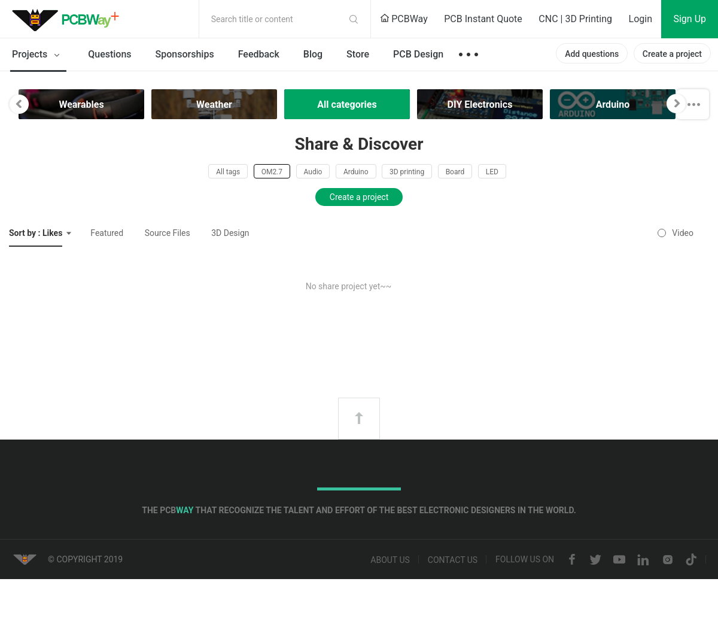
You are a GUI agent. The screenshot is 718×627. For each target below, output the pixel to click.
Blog (313, 54)
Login (640, 19)
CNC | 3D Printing (575, 19)
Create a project (672, 54)
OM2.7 (271, 172)
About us (390, 560)
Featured (106, 233)
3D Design (230, 233)
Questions (109, 54)
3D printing (407, 172)
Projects (38, 55)
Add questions (592, 54)
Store (357, 54)
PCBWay (404, 19)
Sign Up (689, 19)
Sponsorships (185, 54)
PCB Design (418, 54)
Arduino (356, 172)
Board (455, 172)
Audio (313, 172)
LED (492, 172)
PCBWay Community (69, 19)
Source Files (167, 233)
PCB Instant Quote (483, 19)
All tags (228, 172)
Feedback (258, 54)
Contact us (452, 560)
